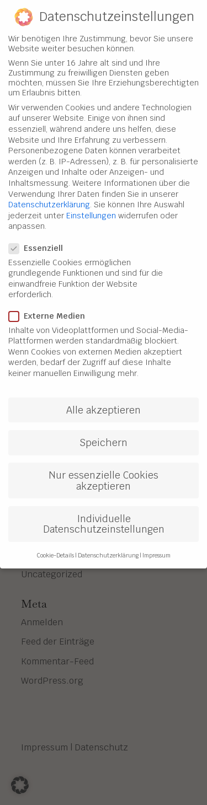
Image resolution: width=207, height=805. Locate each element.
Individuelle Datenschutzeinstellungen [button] (103, 512)
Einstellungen (91, 203)
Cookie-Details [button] (55, 543)
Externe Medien (51, 304)
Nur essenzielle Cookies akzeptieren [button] (103, 469)
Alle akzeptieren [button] (103, 397)
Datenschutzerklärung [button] (108, 543)
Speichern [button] (103, 431)
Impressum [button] (156, 543)
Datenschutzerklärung (49, 193)
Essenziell (40, 236)
